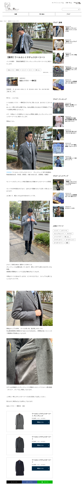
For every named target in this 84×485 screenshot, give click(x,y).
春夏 (67, 242)
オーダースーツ (58, 242)
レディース (64, 230)
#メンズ (24, 70)
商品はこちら (40, 422)
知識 (15, 14)
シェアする (29, 482)
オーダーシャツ (70, 239)
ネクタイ (69, 233)
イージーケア (57, 236)
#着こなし (37, 70)
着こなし (67, 236)
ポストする (14, 482)
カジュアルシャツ (59, 233)
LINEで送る (44, 482)
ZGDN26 (9, 172)
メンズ (56, 230)
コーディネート (58, 239)
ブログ (68, 14)
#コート (30, 70)
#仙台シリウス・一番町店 (13, 70)
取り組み (42, 14)
